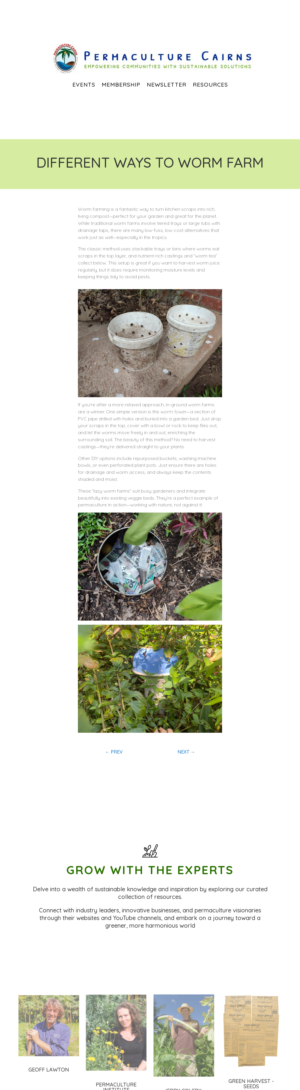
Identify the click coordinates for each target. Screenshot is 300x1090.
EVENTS (83, 84)
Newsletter (166, 84)
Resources (210, 84)
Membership (121, 84)
